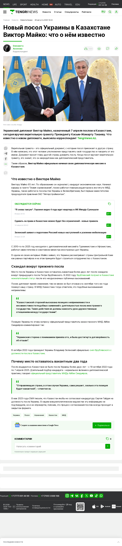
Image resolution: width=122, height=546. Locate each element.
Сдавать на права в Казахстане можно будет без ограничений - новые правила (56, 221)
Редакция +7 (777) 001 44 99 (97, 4)
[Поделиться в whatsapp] (5, 148)
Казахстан (53, 415)
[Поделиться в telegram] (5, 153)
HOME (45, 4)
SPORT (23, 4)
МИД (64, 415)
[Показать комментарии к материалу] (5, 173)
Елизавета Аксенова (18, 47)
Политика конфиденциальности (41, 507)
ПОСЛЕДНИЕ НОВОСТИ (13, 542)
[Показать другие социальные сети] (5, 164)
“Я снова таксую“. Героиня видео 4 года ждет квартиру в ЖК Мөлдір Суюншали (57, 209)
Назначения (39, 415)
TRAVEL (68, 4)
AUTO (58, 4)
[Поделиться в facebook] (5, 159)
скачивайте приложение (59, 508)
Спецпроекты (72, 12)
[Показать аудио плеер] (88, 48)
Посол (27, 415)
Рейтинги (86, 12)
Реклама (115, 4)
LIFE (15, 4)
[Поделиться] (116, 48)
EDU (77, 4)
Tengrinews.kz (86, 138)
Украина (16, 415)
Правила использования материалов (22, 507)
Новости (46, 12)
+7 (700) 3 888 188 (50, 496)
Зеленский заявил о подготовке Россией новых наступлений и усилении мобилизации (60, 232)
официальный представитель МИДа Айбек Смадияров (59, 373)
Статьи (57, 12)
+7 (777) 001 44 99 (20, 496)
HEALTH (34, 4)
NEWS (6, 4)
